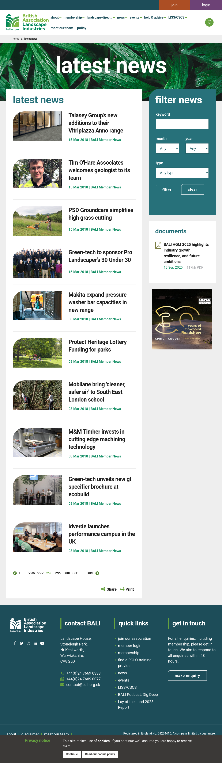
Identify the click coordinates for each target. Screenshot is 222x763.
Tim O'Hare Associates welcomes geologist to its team (100, 170)
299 (58, 583)
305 (90, 583)
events (134, 17)
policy (77, 28)
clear (192, 189)
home (16, 38)
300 (67, 583)
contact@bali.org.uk (83, 694)
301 (75, 583)
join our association (134, 648)
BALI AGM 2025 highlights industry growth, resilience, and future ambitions (186, 252)
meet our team (60, 28)
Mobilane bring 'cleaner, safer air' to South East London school (101, 401)
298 (49, 583)
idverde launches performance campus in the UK (101, 543)
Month (161, 138)
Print (129, 599)
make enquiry (187, 685)
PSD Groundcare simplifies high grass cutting (97, 217)
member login (129, 655)
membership (73, 17)
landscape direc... (99, 17)
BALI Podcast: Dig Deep (138, 704)
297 (40, 583)
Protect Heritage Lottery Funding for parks (102, 355)
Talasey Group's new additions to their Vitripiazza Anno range (100, 122)
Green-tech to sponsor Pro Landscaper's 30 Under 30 (99, 264)
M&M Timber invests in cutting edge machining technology (101, 449)
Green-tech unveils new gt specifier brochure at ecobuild (101, 496)
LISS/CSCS (176, 17)
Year (189, 138)
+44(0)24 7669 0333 (83, 683)
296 (32, 583)
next (97, 583)
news (121, 17)
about (54, 17)
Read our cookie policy (101, 754)
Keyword (163, 114)
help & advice (153, 17)
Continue (72, 754)
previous (15, 583)
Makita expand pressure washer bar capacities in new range (102, 312)
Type (159, 163)
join (175, 5)
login (206, 5)
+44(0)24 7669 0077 (83, 689)
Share (112, 599)
